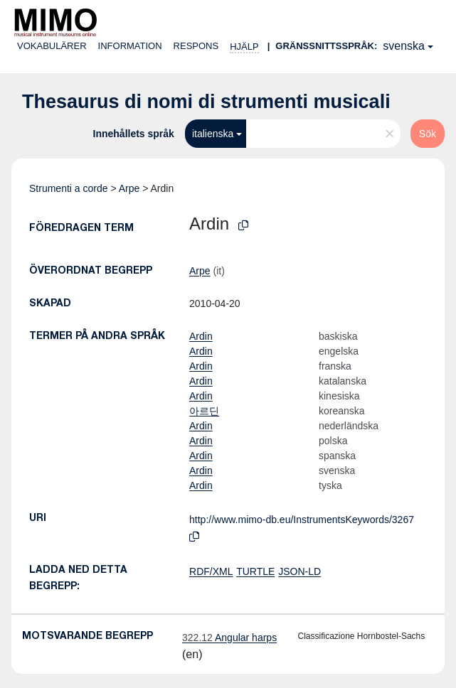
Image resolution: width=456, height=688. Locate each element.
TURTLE (255, 571)
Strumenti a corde (68, 188)
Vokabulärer (52, 46)
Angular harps (229, 637)
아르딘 (204, 410)
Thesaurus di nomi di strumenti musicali (206, 101)
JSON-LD (299, 571)
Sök (427, 133)
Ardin (201, 336)
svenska (404, 46)
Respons (196, 46)
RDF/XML (211, 571)
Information (130, 46)
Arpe (129, 188)
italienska (212, 133)
